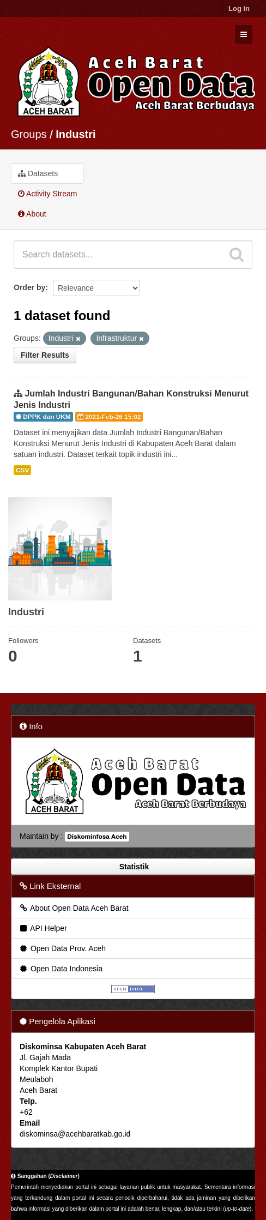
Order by (29, 287)
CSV (22, 470)
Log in (239, 8)
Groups (29, 134)
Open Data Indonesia (60, 968)
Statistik (133, 866)
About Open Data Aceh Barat (74, 908)
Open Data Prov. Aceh (62, 948)
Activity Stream (47, 193)
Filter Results (45, 355)
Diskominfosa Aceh (96, 836)
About (32, 213)
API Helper (43, 928)
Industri (75, 134)
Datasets (38, 173)
